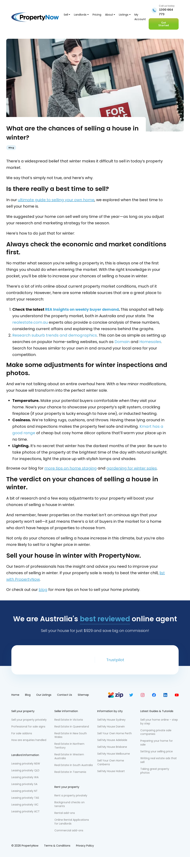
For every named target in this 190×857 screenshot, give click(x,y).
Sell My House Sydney (111, 720)
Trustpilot (115, 660)
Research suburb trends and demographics (54, 335)
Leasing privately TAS (25, 798)
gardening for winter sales (131, 468)
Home (15, 695)
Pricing (97, 15)
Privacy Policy (85, 846)
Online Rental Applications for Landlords (71, 821)
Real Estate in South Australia (73, 765)
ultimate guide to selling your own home (56, 199)
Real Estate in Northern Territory (69, 745)
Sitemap (83, 695)
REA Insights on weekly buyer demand (82, 309)
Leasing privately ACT (25, 811)
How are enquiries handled (28, 740)
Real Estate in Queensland (71, 726)
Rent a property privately (70, 795)
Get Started (163, 24)
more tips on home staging (70, 468)
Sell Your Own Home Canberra (110, 762)
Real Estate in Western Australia (69, 756)
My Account (140, 17)
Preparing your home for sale (156, 742)
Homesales (150, 341)
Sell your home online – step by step (159, 721)
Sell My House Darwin (111, 726)
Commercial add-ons (68, 830)
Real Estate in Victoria (68, 720)
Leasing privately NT (24, 791)
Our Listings (43, 695)
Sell (66, 15)
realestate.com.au (30, 322)
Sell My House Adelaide (112, 740)
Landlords (80, 15)
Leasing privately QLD (25, 770)
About (109, 15)
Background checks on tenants (69, 804)
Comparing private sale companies (155, 732)
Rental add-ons (64, 813)
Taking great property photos (154, 771)
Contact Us (64, 695)
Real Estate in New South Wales (70, 735)
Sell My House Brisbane (112, 747)
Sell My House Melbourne (113, 754)
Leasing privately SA (24, 784)
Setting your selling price (156, 751)
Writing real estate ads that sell (158, 760)
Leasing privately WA (24, 777)
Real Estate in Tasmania (70, 772)
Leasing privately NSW (25, 763)
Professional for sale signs (28, 726)
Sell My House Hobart (111, 771)
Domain (122, 341)
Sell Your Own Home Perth (114, 733)
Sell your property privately (29, 720)
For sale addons (21, 733)
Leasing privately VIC (24, 804)
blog (43, 589)
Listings (123, 15)
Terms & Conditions (57, 846)
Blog (11, 147)
